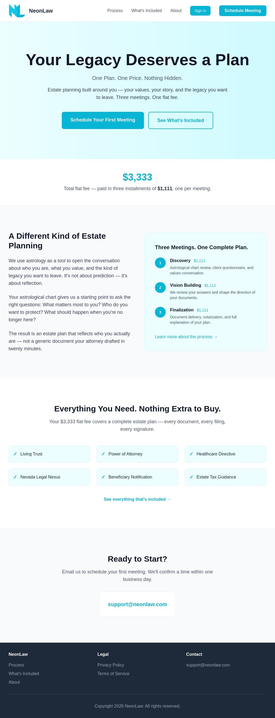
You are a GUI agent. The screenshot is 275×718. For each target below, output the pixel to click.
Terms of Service (113, 673)
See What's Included (180, 120)
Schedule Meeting (243, 10)
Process (115, 10)
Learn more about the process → (186, 336)
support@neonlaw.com (137, 604)
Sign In (200, 11)
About (176, 10)
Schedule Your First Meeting (102, 120)
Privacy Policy (110, 665)
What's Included (146, 10)
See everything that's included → (137, 499)
